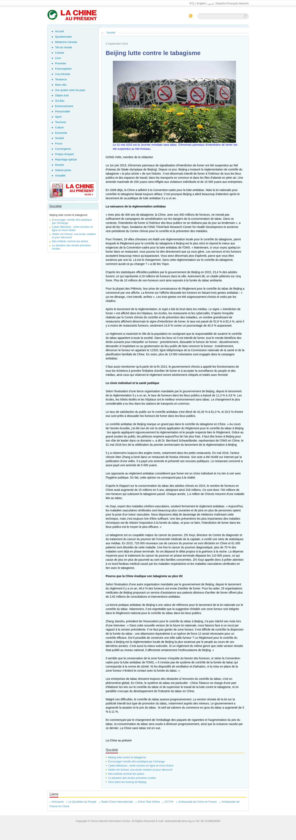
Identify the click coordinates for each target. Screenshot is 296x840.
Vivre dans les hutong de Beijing (127, 782)
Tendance (61, 79)
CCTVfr (169, 801)
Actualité (60, 175)
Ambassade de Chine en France (197, 801)
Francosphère (63, 68)
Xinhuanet (58, 801)
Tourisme (60, 122)
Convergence (63, 148)
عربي (211, 3)
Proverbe (60, 63)
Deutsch (244, 3)
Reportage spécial (66, 159)
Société (59, 138)
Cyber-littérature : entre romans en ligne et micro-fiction (72, 228)
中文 (192, 3)
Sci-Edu (60, 100)
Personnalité (62, 111)
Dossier (59, 164)
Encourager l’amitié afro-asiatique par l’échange (136, 761)
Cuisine (59, 52)
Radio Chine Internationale (117, 801)
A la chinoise (62, 74)
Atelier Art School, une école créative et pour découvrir (140, 769)
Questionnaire (63, 36)
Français (232, 3)
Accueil (59, 31)
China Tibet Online (149, 801)
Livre (58, 58)
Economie (61, 132)
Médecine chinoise (66, 42)
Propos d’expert (64, 154)
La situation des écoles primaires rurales (132, 777)
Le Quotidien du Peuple (82, 801)
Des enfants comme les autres (70, 241)
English (201, 3)
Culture (59, 127)
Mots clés (60, 84)
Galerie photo (63, 170)
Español (221, 3)
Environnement (64, 106)
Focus (58, 143)
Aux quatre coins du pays (70, 90)
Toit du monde (63, 47)
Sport (58, 116)
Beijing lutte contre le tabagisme (68, 214)
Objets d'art (62, 95)
